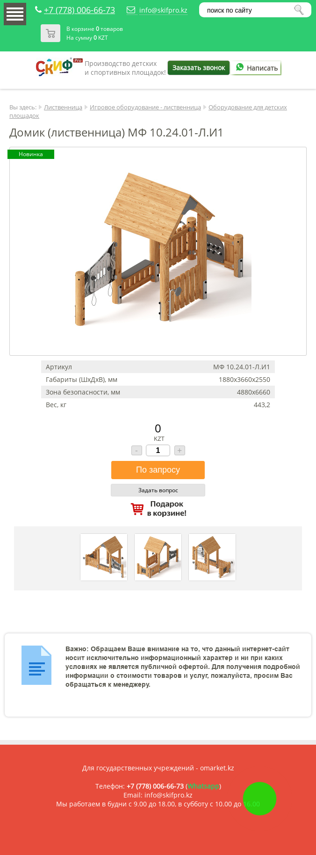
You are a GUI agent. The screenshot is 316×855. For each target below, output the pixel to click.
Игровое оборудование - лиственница (145, 107)
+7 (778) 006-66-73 (79, 9)
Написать (255, 68)
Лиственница (63, 107)
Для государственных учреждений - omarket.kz (158, 767)
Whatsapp (203, 786)
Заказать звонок (198, 67)
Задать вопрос (158, 490)
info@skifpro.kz (163, 10)
